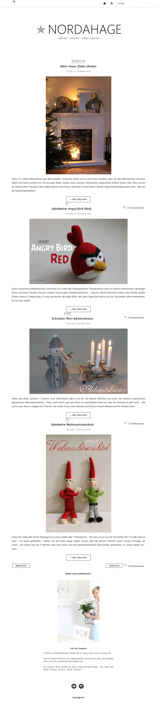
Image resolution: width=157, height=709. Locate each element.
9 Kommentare (136, 566)
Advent (68, 313)
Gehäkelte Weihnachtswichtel (72, 424)
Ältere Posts (114, 566)
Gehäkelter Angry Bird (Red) (72, 208)
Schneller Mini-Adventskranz (72, 318)
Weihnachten (79, 61)
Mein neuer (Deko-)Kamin (78, 66)
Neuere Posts (21, 566)
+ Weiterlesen (78, 199)
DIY (67, 203)
